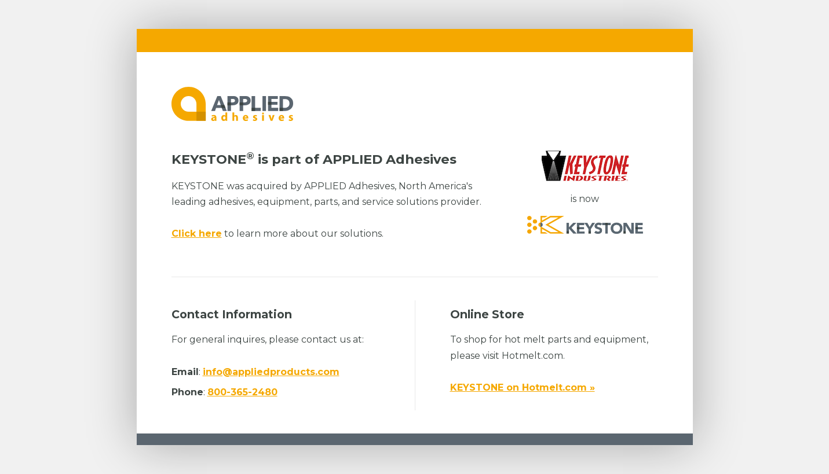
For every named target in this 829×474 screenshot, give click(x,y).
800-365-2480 (242, 392)
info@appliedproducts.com (271, 371)
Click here (196, 233)
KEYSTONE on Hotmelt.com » (522, 387)
